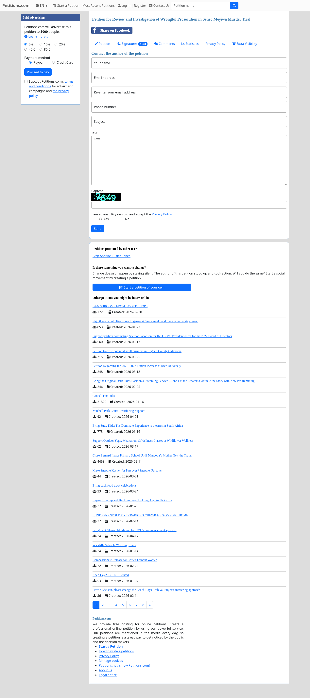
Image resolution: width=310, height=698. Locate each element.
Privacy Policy (215, 44)
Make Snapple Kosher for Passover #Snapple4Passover (128, 470)
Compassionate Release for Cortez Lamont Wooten (125, 560)
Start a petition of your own (141, 287)
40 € (32, 49)
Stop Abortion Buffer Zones (111, 256)
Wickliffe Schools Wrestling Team (114, 545)
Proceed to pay (38, 72)
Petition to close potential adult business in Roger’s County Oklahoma (137, 351)
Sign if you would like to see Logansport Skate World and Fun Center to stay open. (145, 321)
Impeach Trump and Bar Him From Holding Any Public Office (132, 500)
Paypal (38, 62)
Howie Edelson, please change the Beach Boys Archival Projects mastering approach (146, 589)
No (127, 219)
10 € (47, 44)
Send (97, 228)
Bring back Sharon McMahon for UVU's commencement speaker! (135, 530)
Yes (106, 219)
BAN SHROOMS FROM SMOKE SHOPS (120, 306)
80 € (47, 49)
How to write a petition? (116, 651)
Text (94, 133)
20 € (62, 44)
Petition (102, 44)
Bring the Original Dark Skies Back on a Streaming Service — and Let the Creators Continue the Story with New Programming (173, 381)
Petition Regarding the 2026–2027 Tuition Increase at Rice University (137, 366)
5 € (31, 44)
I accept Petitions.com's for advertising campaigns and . (51, 88)
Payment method (37, 58)
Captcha (97, 191)
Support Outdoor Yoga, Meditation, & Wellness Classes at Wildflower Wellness (143, 440)
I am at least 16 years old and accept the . (132, 214)
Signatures (132, 44)
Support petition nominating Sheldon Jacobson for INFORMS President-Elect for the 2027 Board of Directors (162, 336)
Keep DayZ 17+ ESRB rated (111, 575)
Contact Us (159, 5)
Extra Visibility (244, 44)
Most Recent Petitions (98, 5)
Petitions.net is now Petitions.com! (124, 665)
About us (105, 670)
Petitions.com (15, 5)
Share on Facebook (111, 30)
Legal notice (108, 675)
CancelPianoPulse (104, 395)
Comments (164, 44)
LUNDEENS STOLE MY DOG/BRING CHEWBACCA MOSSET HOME (140, 515)
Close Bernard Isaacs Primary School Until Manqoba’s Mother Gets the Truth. (142, 455)
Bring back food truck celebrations (114, 485)
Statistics (190, 44)
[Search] (200, 5)
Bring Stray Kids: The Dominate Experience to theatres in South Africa (138, 425)
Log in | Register (132, 5)
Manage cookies (111, 660)
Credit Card (65, 62)
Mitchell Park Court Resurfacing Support (119, 410)
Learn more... (36, 36)
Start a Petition (66, 5)
